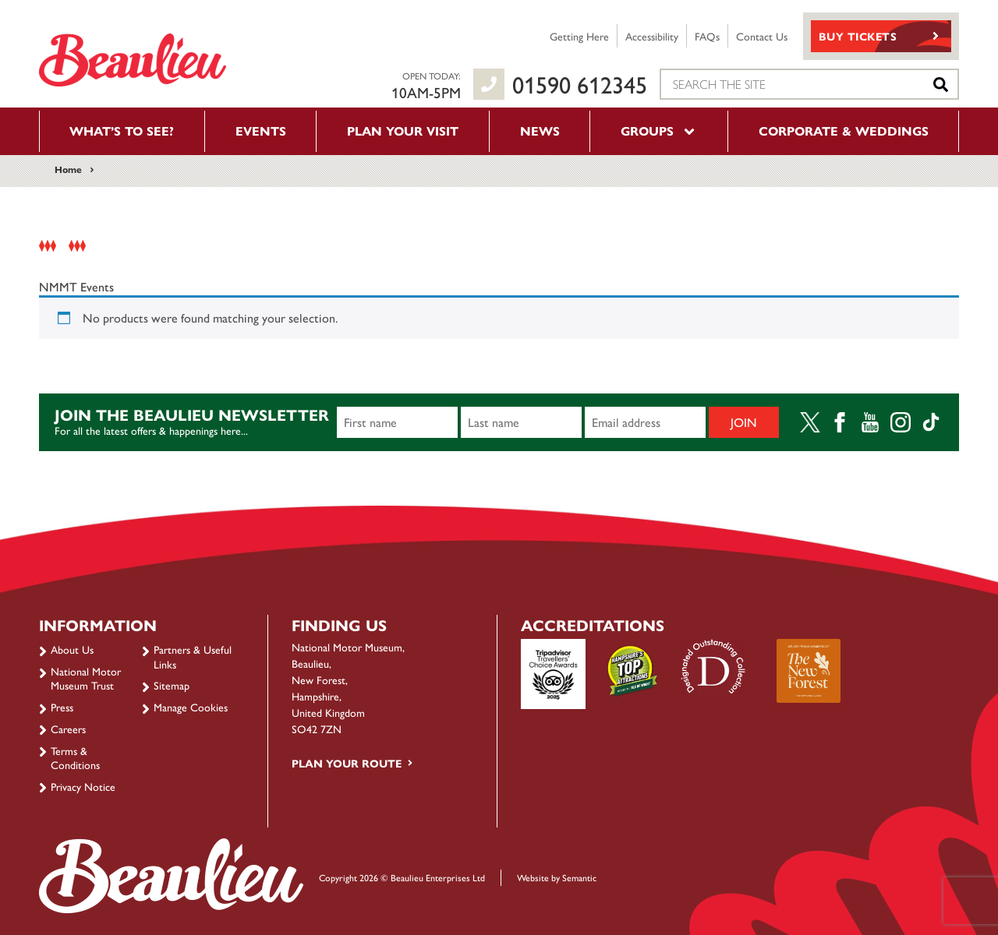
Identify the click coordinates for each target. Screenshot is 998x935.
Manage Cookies (191, 707)
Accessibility (651, 36)
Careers (68, 729)
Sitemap (171, 685)
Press (62, 707)
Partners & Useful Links (193, 656)
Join (744, 422)
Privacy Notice (83, 786)
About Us (72, 649)
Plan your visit (402, 130)
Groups (659, 130)
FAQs (707, 36)
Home (68, 169)
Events (260, 130)
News (540, 130)
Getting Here (579, 36)
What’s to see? (121, 130)
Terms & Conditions (75, 757)
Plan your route (347, 763)
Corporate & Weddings (844, 130)
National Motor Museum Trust (86, 678)
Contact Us (761, 36)
